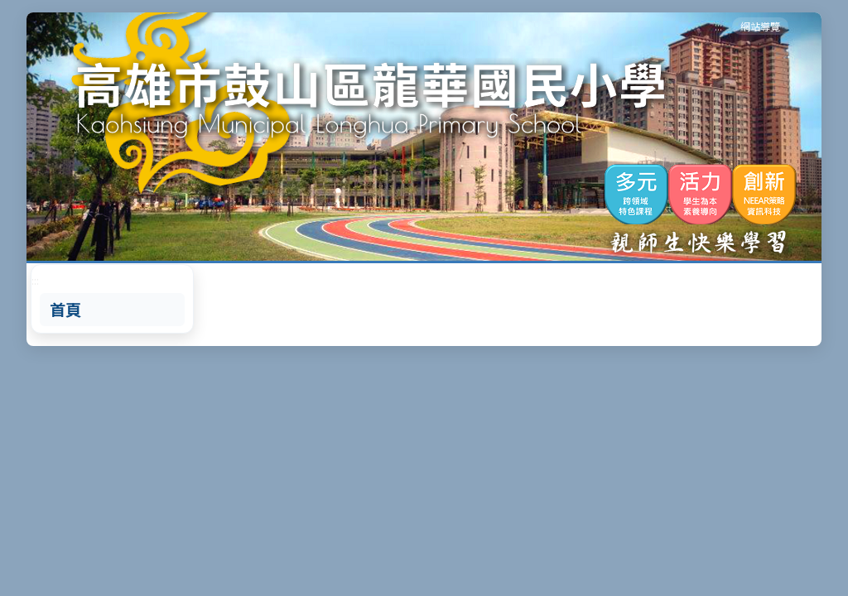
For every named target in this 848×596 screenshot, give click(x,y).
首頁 (65, 310)
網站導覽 (760, 26)
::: (718, 26)
